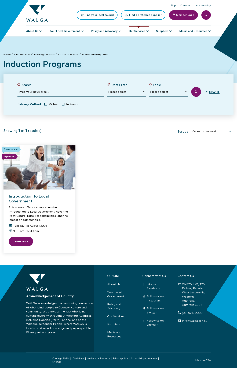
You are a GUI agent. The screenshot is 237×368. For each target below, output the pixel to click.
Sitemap (56, 361)
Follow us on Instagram (153, 298)
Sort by (182, 131)
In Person (72, 104)
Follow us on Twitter (153, 310)
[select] (230, 131)
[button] (126, 92)
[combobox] (213, 131)
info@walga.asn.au (192, 320)
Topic (157, 85)
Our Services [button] (137, 30)
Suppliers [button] (162, 30)
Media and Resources (114, 334)
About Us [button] (32, 30)
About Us (113, 284)
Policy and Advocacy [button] (104, 30)
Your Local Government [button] (64, 30)
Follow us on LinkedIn (153, 322)
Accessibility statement (144, 358)
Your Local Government (115, 294)
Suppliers (113, 324)
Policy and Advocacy (114, 306)
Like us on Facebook (151, 286)
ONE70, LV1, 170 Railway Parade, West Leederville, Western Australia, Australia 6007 (191, 294)
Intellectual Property (98, 358)
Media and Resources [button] (193, 30)
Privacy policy (120, 358)
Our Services (115, 316)
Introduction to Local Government (29, 199)
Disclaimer (78, 358)
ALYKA (207, 360)
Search (26, 85)
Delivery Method (29, 104)
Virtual (53, 104)
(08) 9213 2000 (190, 313)
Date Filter (119, 85)
